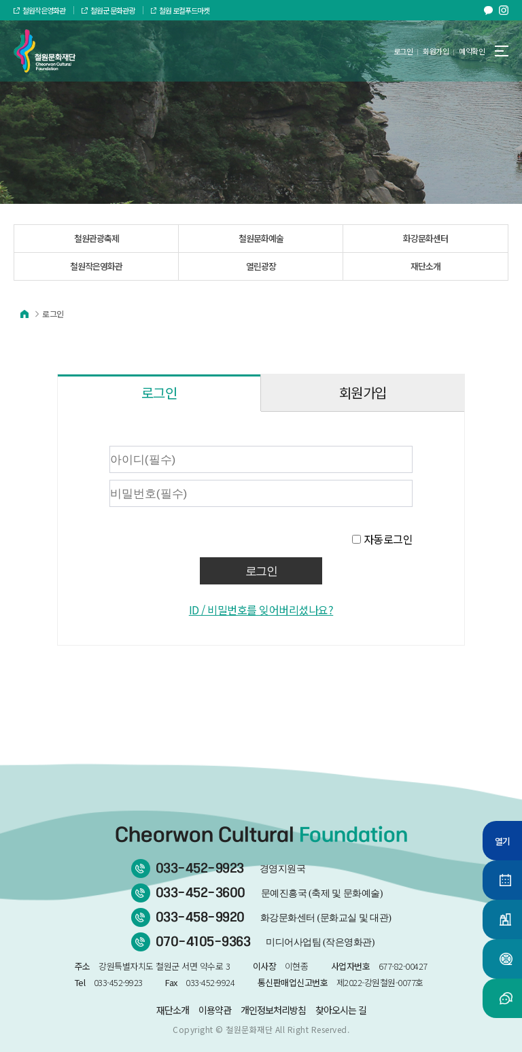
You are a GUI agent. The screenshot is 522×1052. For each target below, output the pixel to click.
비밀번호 (71, 442)
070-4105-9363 (265, 942)
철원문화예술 (261, 238)
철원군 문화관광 (108, 10)
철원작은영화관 (39, 10)
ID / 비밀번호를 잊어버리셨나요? (261, 609)
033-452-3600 (269, 893)
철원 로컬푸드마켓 (180, 10)
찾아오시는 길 (340, 1010)
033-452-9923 (231, 868)
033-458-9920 (274, 917)
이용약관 (214, 1010)
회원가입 (436, 51)
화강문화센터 (425, 238)
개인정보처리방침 (273, 1010)
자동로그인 (388, 539)
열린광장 (261, 266)
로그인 (403, 51)
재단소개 (425, 266)
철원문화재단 (249, 1029)
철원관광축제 (96, 238)
